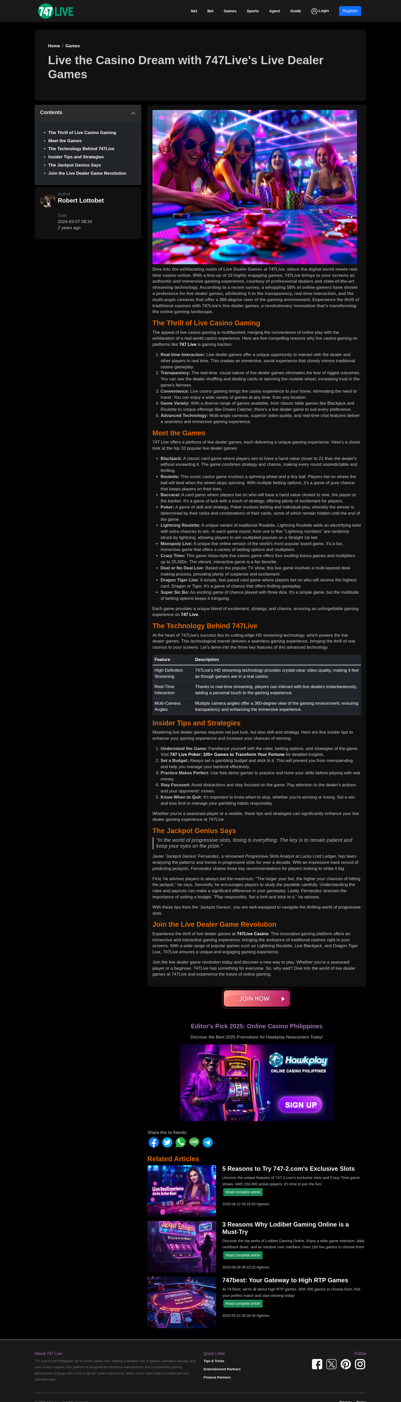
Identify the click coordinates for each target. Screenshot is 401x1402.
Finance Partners (217, 1377)
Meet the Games (65, 140)
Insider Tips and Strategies (76, 156)
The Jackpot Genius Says (74, 165)
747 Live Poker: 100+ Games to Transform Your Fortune (227, 754)
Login (320, 11)
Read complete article (243, 1192)
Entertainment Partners (222, 1369)
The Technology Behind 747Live (81, 148)
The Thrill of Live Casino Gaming (82, 132)
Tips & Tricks (214, 1361)
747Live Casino (253, 933)
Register (350, 11)
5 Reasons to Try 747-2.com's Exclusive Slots (288, 1168)
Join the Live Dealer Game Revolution (87, 173)
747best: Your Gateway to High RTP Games (285, 1280)
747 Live (187, 344)
